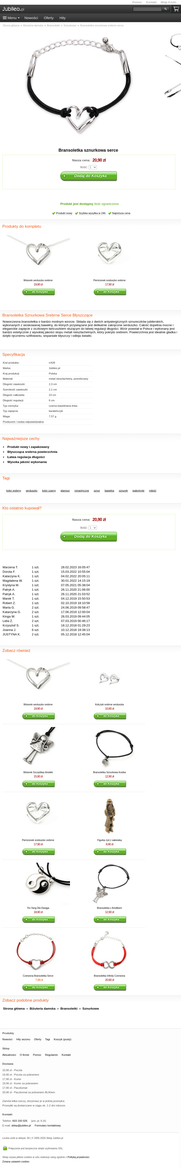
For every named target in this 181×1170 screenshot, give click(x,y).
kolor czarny (49, 490)
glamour (65, 490)
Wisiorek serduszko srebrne (38, 280)
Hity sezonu (23, 1039)
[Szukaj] (147, 9)
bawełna (109, 490)
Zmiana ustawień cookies (15, 1161)
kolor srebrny (13, 490)
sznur (97, 490)
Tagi (47, 1039)
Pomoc (137, 2)
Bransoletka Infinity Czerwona (109, 976)
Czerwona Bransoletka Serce (38, 976)
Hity (62, 18)
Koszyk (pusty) (62, 1039)
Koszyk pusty (177, 9)
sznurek (123, 490)
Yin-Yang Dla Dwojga (38, 908)
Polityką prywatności (78, 1157)
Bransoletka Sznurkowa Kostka (109, 772)
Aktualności (9, 1054)
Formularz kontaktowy (48, 1125)
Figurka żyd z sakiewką (109, 840)
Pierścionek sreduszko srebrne (109, 280)
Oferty (48, 18)
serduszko (31, 490)
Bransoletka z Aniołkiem (109, 908)
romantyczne (81, 490)
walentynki (138, 490)
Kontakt (151, 2)
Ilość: (83, 167)
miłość (152, 490)
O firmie (24, 1054)
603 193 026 (19, 1120)
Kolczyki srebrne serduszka (109, 704)
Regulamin (51, 1054)
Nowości (31, 18)
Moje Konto (168, 2)
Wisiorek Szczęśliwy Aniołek (38, 772)
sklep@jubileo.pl (21, 1125)
